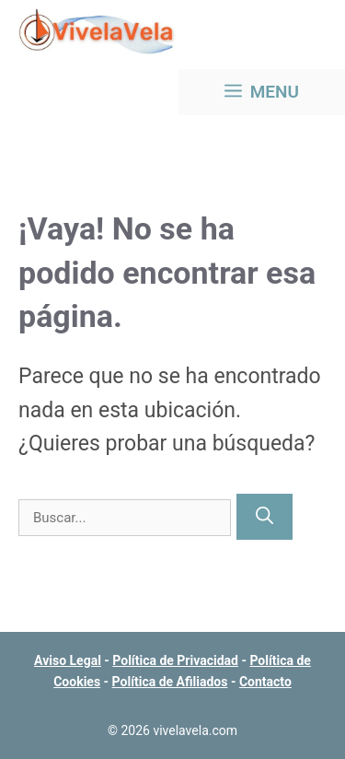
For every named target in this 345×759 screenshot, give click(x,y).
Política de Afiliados (170, 681)
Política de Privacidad (175, 660)
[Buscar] (264, 517)
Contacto (265, 681)
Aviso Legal (67, 660)
